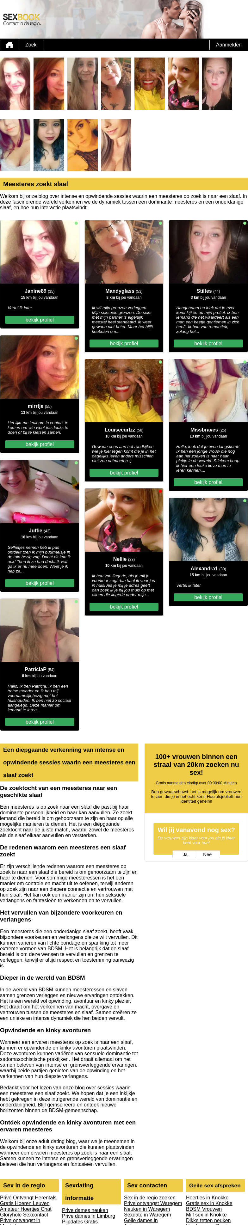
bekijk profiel (40, 319)
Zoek (31, 44)
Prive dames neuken (85, 1210)
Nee (207, 854)
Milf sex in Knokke (206, 1214)
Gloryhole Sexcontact (24, 1214)
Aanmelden (229, 44)
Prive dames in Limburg (88, 1216)
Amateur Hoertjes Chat (26, 1209)
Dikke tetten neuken (208, 1220)
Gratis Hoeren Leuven (25, 1203)
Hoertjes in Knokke (207, 1197)
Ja (185, 854)
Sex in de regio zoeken (150, 1197)
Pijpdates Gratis (80, 1221)
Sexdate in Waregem (147, 1214)
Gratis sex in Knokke (209, 1203)
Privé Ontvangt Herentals (28, 1197)
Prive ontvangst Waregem (153, 1203)
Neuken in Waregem (147, 1209)
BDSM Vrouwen (204, 1209)
